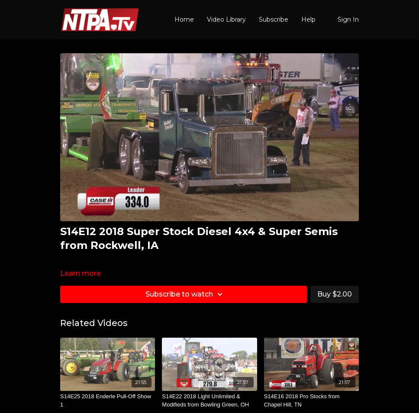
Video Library (226, 19)
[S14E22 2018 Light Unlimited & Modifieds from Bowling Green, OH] (209, 400)
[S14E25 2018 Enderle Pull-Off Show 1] (107, 400)
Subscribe (273, 19)
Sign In (348, 19)
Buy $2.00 (334, 294)
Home (184, 19)
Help (308, 19)
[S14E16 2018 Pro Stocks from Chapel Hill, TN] (311, 400)
